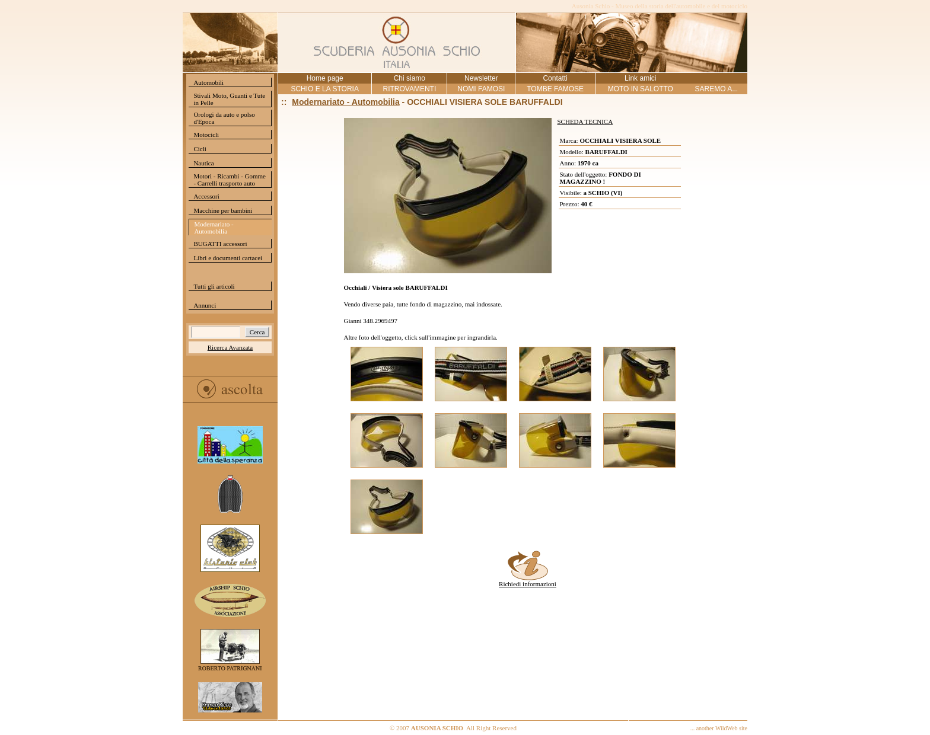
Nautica (203, 163)
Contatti (555, 78)
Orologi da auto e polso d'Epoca (223, 118)
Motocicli (206, 134)
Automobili (208, 82)
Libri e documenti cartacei (227, 257)
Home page (325, 78)
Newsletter (481, 78)
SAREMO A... (716, 89)
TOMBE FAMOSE (555, 89)
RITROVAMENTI (409, 89)
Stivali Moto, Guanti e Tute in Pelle (229, 99)
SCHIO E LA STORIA (324, 89)
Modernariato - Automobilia (213, 227)
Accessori (206, 196)
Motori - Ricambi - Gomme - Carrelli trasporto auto (229, 179)
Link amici (640, 78)
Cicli (199, 148)
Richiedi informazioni (527, 580)
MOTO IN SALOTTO (640, 89)
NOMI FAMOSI (481, 89)
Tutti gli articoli (213, 286)
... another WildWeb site (718, 728)
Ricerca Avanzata (230, 347)
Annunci (204, 305)
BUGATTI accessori (220, 243)
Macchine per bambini (222, 210)
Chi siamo (409, 78)
